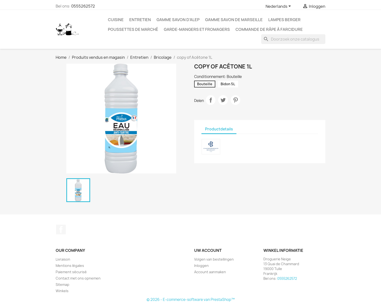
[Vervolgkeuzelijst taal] (279, 6)
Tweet (223, 100)
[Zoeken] (293, 39)
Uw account (208, 250)
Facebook (61, 229)
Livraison (63, 259)
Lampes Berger (284, 19)
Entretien (140, 19)
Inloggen (201, 265)
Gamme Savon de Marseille (234, 19)
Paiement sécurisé (71, 272)
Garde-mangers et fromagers (197, 29)
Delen (211, 100)
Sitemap (62, 284)
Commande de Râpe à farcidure (269, 29)
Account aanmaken (210, 272)
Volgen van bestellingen (214, 259)
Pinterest (235, 100)
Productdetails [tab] (219, 129)
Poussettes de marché (133, 29)
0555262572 (83, 6)
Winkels (62, 291)
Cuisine (116, 19)
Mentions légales (70, 265)
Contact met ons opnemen (78, 278)
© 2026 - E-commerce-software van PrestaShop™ (191, 299)
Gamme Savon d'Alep (177, 19)
